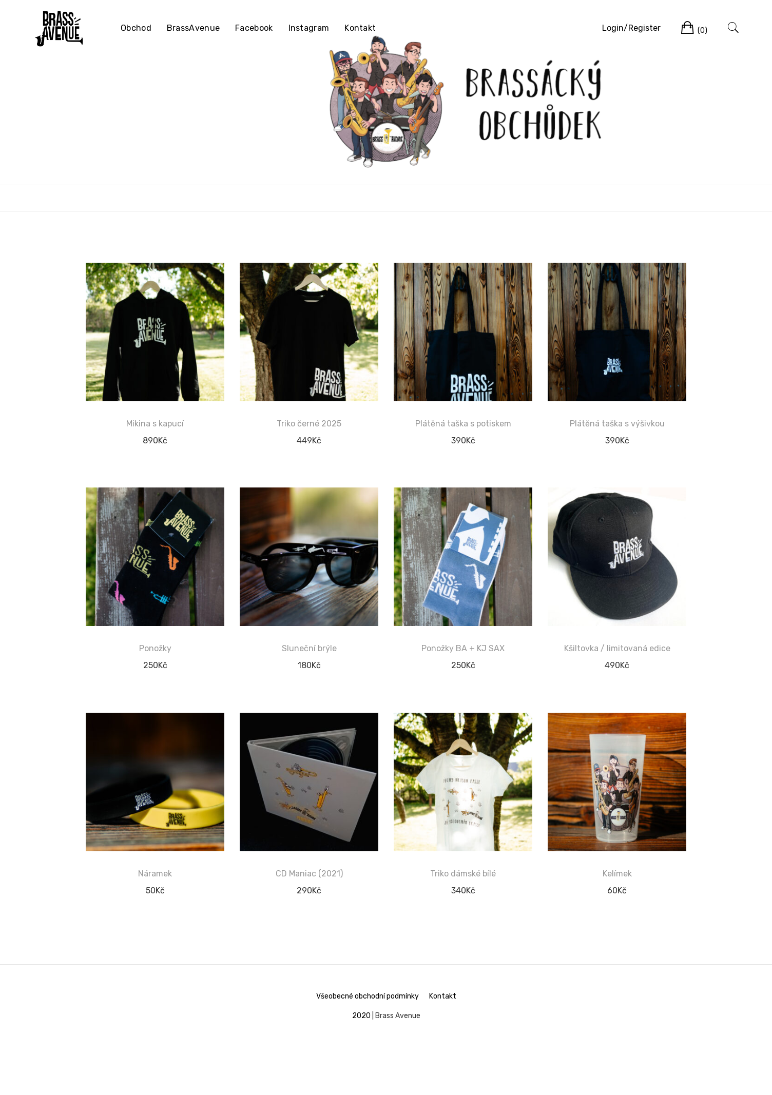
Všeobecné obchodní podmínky (367, 996)
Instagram (309, 28)
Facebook (254, 28)
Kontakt (360, 28)
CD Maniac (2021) (309, 873)
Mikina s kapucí (155, 423)
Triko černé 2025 (309, 423)
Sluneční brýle (309, 648)
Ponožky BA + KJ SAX (463, 648)
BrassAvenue (193, 28)
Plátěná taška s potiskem (463, 423)
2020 (361, 1015)
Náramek (155, 873)
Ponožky (155, 648)
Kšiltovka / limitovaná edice (617, 648)
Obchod (136, 28)
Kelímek (617, 873)
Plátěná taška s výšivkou (617, 423)
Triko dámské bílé (463, 873)
